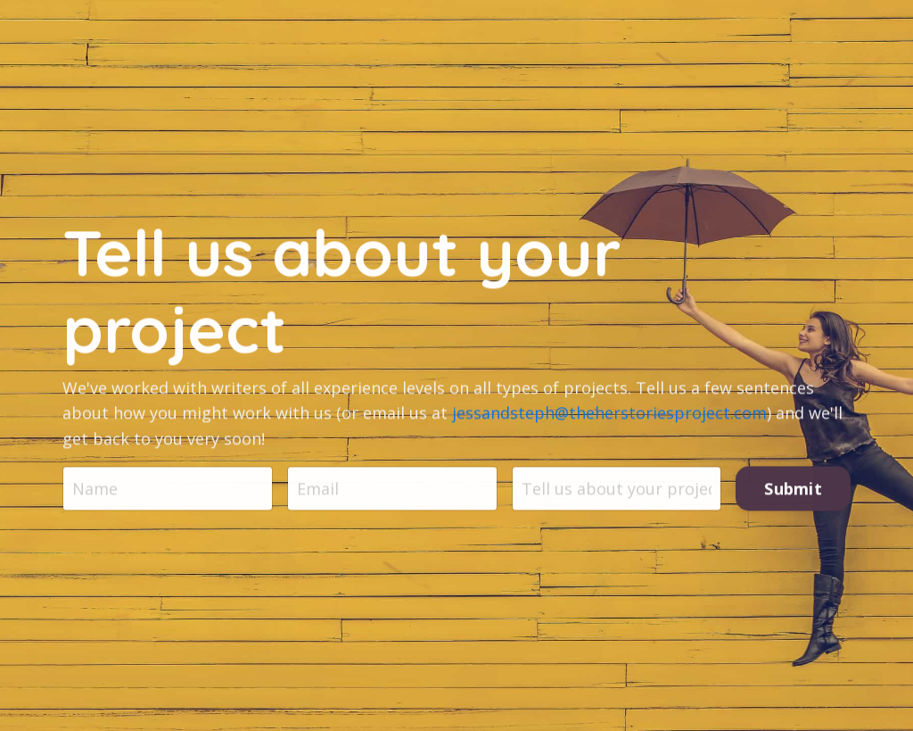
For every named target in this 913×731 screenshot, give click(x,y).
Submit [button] (793, 489)
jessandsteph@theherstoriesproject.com (609, 414)
